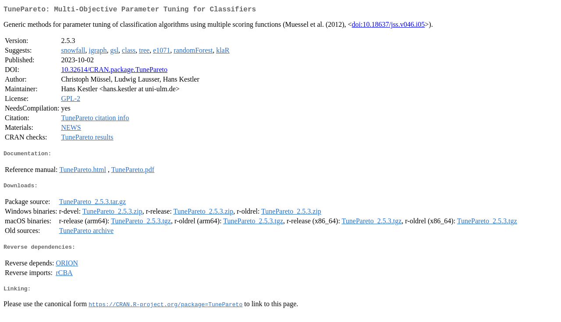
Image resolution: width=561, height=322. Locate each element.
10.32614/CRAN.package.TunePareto (114, 71)
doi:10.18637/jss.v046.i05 (388, 26)
